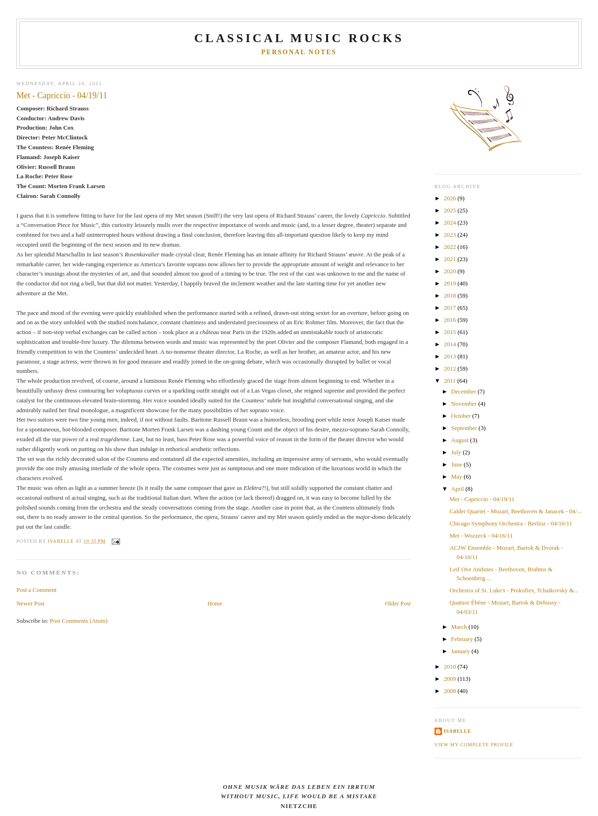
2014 (450, 344)
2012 (450, 368)
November (464, 403)
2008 (450, 690)
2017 (450, 307)
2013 (450, 356)
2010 (450, 666)
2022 (450, 246)
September (465, 427)
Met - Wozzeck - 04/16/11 (481, 535)
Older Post (398, 603)
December (464, 391)
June (457, 464)
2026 (450, 198)
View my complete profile (473, 744)
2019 (450, 283)
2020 (450, 271)
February (463, 638)
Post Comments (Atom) (79, 620)
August (460, 440)
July (457, 452)
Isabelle (457, 731)
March (460, 626)
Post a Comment (36, 589)
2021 (450, 258)
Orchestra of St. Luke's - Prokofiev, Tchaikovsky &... (513, 590)
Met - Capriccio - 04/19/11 (481, 499)
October (461, 415)
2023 (450, 234)
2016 (450, 319)
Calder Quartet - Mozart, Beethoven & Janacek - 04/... (515, 511)
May (457, 476)
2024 (450, 222)
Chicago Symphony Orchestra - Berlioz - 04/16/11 (510, 523)
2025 (450, 210)
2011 (450, 380)
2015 (450, 331)
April (458, 488)
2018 (450, 295)
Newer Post (30, 603)
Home (214, 603)
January (461, 651)
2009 (450, 678)
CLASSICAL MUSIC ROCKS (299, 38)
